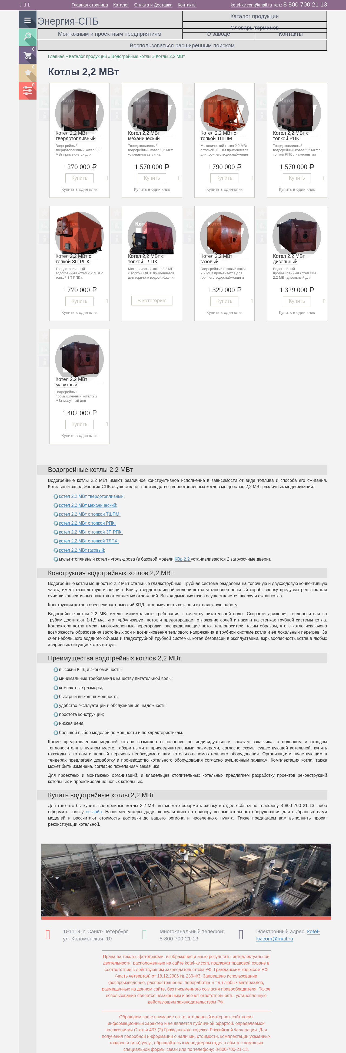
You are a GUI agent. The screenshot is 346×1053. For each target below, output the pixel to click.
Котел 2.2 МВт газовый (216, 253)
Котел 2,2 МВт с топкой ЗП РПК (73, 253)
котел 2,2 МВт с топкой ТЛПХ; (89, 536)
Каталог (121, 5)
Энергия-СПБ (68, 21)
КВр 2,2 (183, 554)
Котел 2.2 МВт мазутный (72, 376)
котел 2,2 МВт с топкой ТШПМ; (90, 509)
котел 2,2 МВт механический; (88, 500)
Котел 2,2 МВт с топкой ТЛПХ (146, 253)
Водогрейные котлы (131, 51)
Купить (79, 173)
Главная (56, 51)
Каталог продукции (254, 15)
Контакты (187, 5)
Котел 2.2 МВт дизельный (289, 253)
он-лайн (94, 806)
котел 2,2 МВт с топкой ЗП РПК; (91, 527)
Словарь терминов (254, 24)
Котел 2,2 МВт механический (144, 130)
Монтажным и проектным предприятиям (109, 32)
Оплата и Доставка (153, 5)
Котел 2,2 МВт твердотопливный (76, 130)
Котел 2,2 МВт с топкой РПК (291, 130)
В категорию (152, 297)
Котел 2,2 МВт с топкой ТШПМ (218, 130)
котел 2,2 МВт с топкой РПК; (87, 518)
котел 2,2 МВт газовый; (82, 545)
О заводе (218, 32)
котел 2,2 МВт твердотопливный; (92, 491)
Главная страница (90, 5)
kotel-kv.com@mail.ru (251, 5)
